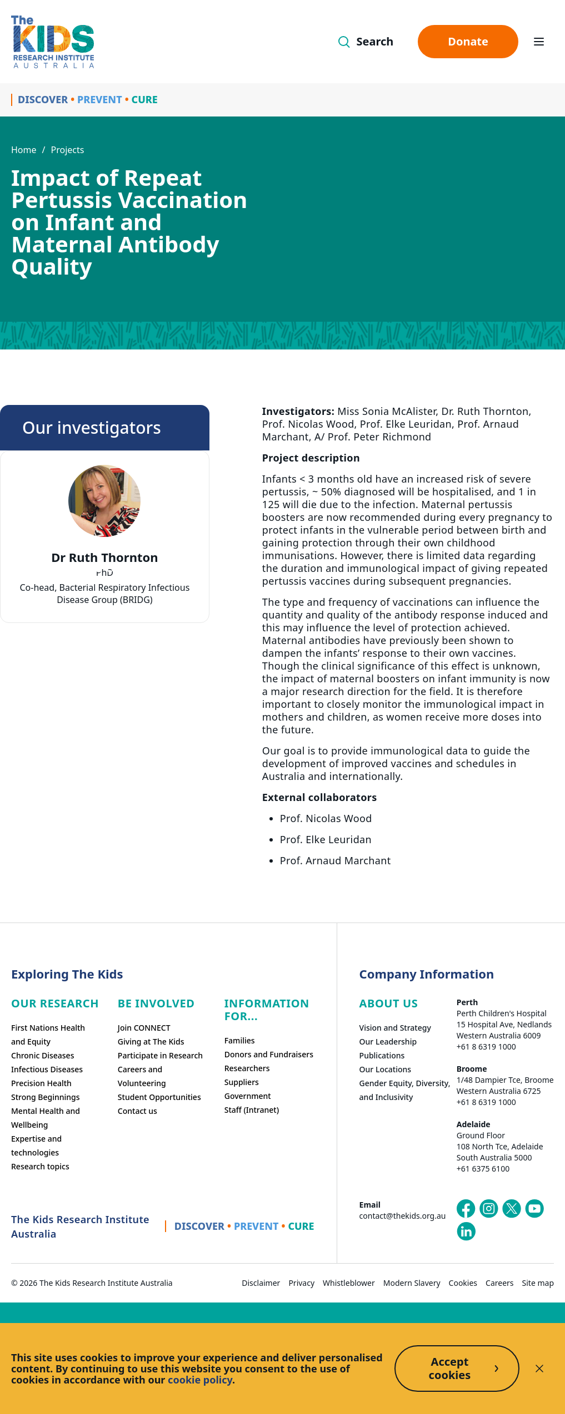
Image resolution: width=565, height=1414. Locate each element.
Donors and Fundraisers (268, 1054)
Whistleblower (349, 1283)
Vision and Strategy (395, 1027)
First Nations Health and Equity (48, 1034)
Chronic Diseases (42, 1055)
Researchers (247, 1068)
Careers (499, 1283)
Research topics (40, 1166)
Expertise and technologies (36, 1145)
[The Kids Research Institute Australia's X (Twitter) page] (511, 1208)
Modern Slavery (412, 1283)
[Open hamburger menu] (539, 42)
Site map (538, 1283)
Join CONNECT (144, 1027)
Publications (382, 1055)
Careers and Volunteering (142, 1076)
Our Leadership (388, 1041)
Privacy (301, 1283)
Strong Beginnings (45, 1097)
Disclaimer (261, 1283)
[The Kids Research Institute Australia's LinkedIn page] (466, 1231)
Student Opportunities (159, 1097)
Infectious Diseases (47, 1069)
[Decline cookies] (539, 1368)
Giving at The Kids (151, 1041)
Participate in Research (160, 1055)
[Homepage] (52, 42)
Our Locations (385, 1069)
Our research (55, 1003)
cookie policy (200, 1379)
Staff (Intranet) (251, 1109)
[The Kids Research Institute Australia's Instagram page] (488, 1208)
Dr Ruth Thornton (104, 557)
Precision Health (41, 1083)
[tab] (99, 569)
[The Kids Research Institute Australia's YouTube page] (534, 1208)
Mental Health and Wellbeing (45, 1118)
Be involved (156, 1003)
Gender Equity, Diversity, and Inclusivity (405, 1090)
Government (247, 1096)
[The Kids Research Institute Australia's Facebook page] (466, 1208)
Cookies (463, 1283)
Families (239, 1040)
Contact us (137, 1111)
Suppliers (241, 1082)
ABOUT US (388, 1003)
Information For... (266, 1009)
